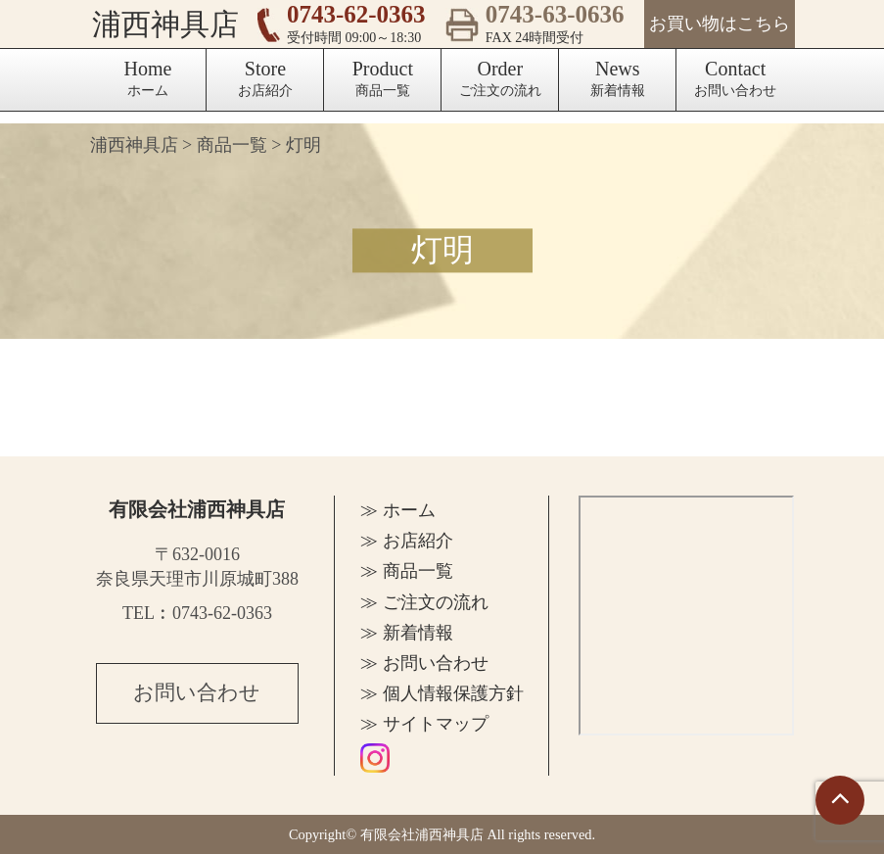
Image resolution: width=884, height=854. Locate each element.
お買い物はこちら (719, 23)
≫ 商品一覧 (406, 571)
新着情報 (617, 78)
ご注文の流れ (500, 78)
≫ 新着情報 (406, 632)
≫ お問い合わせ (424, 663)
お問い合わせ (735, 78)
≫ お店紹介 (406, 540)
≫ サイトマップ (424, 724)
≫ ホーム (398, 510)
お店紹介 (265, 78)
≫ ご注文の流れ (424, 602)
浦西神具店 (163, 24)
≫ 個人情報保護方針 (442, 693)
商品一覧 (382, 78)
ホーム (148, 78)
